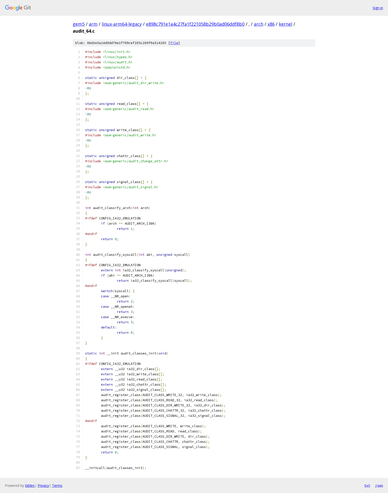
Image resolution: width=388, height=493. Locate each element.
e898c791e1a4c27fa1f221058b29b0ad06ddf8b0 (195, 24)
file (174, 43)
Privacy (43, 485)
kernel (285, 24)
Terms (57, 485)
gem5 (79, 24)
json (379, 485)
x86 (271, 24)
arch (258, 24)
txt (367, 485)
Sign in (378, 7)
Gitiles (30, 485)
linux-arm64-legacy (122, 24)
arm (93, 24)
